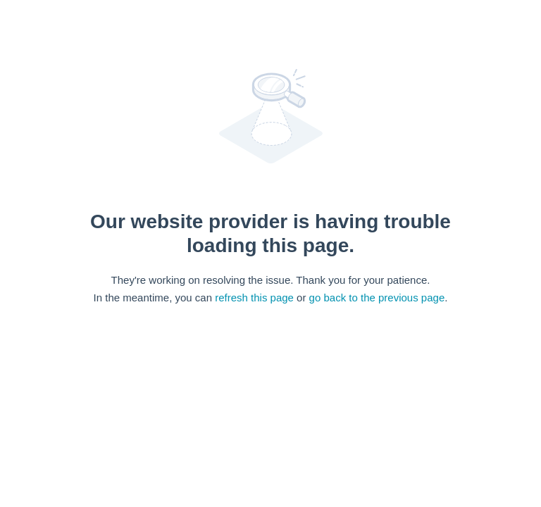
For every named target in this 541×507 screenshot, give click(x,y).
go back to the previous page (377, 297)
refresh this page (254, 297)
